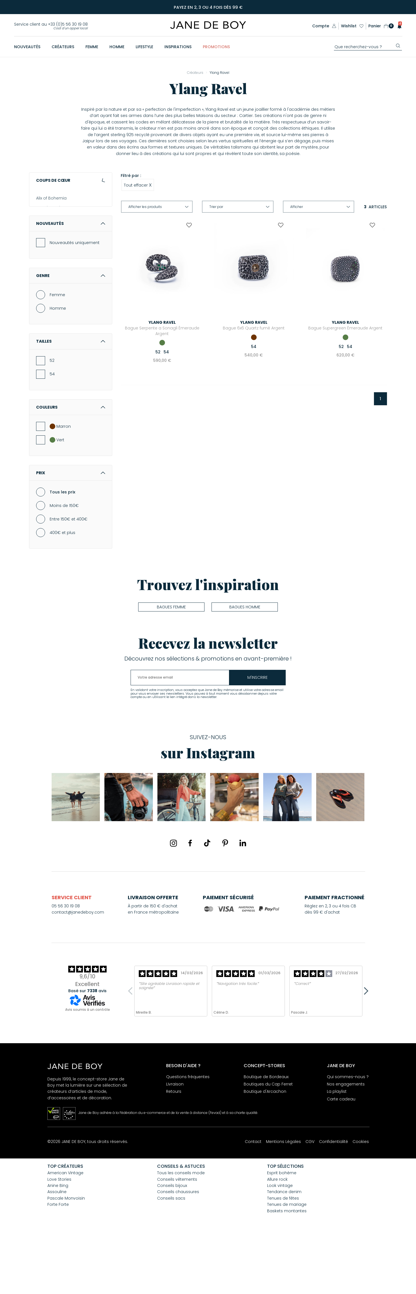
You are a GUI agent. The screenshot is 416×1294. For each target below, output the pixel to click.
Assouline (45, 237)
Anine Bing (46, 227)
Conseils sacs (171, 1254)
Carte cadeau (341, 1155)
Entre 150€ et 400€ (68, 575)
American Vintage (54, 208)
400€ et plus (62, 588)
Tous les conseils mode (181, 1228)
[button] (398, 26)
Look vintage (280, 1241)
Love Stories (59, 1235)
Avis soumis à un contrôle (87, 1065)
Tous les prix (62, 548)
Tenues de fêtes (283, 1254)
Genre (70, 331)
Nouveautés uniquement (75, 298)
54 (52, 430)
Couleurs (70, 463)
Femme (57, 350)
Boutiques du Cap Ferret (268, 1140)
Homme (58, 364)
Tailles (70, 397)
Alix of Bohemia (51, 198)
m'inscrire (257, 733)
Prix (70, 528)
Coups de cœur (70, 180)
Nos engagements (346, 1140)
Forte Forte (58, 1260)
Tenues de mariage (287, 1260)
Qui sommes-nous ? (348, 1132)
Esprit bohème (281, 1228)
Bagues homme (244, 663)
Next (364, 1047)
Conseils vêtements (177, 1235)
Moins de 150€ (64, 561)
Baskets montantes (287, 1266)
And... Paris (46, 217)
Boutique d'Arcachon (265, 1147)
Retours (173, 1147)
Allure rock (277, 1235)
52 (52, 416)
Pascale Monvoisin (66, 1254)
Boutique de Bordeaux (266, 1132)
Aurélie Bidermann (54, 246)
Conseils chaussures (178, 1247)
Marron (60, 482)
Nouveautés (70, 279)
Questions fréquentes (188, 1132)
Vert (57, 495)
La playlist (337, 1147)
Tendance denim (284, 1247)
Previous (132, 1047)
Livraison (175, 1140)
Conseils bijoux (172, 1241)
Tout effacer (138, 184)
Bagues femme (171, 663)
